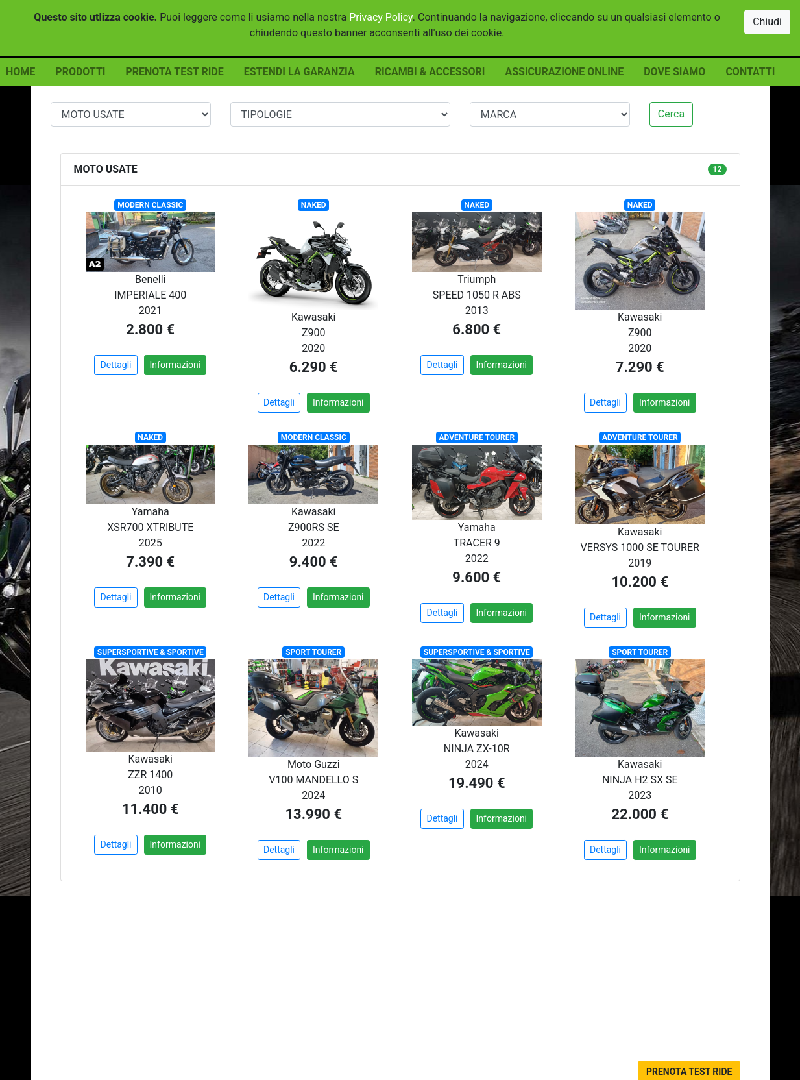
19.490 (471, 783)
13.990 (307, 814)
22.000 (634, 814)
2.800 (144, 329)
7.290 (634, 367)
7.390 (144, 562)
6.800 (470, 329)
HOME (20, 72)
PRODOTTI (80, 72)
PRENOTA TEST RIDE (174, 72)
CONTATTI (750, 72)
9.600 (470, 577)
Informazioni (175, 365)
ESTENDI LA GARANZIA (299, 72)
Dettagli (115, 365)
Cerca (671, 114)
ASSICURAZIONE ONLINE (564, 72)
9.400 (307, 562)
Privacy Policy (381, 17)
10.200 (634, 582)
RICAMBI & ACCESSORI (430, 72)
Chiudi (767, 22)
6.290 (307, 367)
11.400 (144, 809)
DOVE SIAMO (674, 72)
